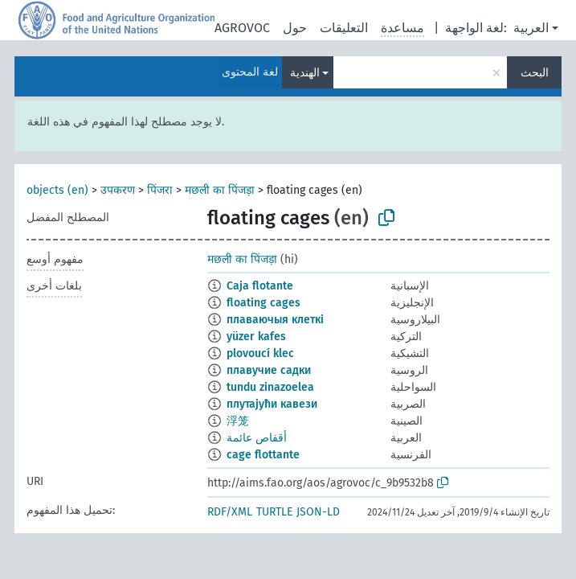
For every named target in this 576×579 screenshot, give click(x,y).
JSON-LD (318, 512)
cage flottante (263, 455)
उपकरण (117, 190)
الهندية (305, 73)
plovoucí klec (260, 353)
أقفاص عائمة (257, 438)
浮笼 (238, 421)
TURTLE (274, 512)
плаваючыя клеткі (275, 319)
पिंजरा (160, 190)
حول (295, 27)
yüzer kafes (256, 336)
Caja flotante (260, 286)
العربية (531, 27)
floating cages (263, 303)
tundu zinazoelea (270, 387)
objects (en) (57, 190)
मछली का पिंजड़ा (220, 190)
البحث (535, 73)
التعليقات (344, 27)
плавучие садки (269, 370)
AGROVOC (242, 27)
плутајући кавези (272, 404)
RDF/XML (229, 512)
